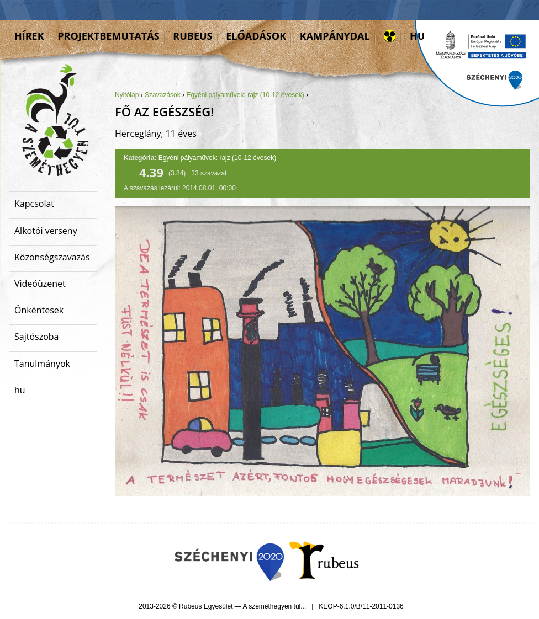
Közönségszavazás (52, 257)
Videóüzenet (40, 284)
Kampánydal (335, 35)
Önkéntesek (39, 310)
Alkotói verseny (45, 231)
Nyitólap (127, 95)
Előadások (256, 35)
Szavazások (163, 95)
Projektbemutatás (108, 35)
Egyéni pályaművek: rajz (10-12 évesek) (245, 95)
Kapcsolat (34, 204)
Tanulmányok (42, 363)
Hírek (29, 35)
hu (417, 35)
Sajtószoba (36, 336)
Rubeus (192, 35)
